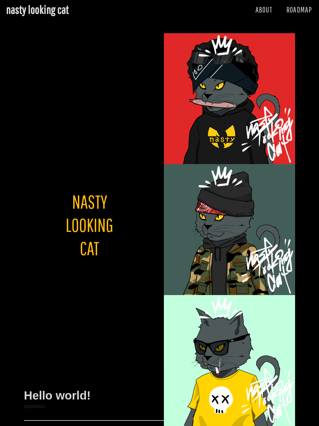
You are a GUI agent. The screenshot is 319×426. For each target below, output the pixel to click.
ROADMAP (299, 9)
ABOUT (264, 9)
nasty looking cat (37, 9)
